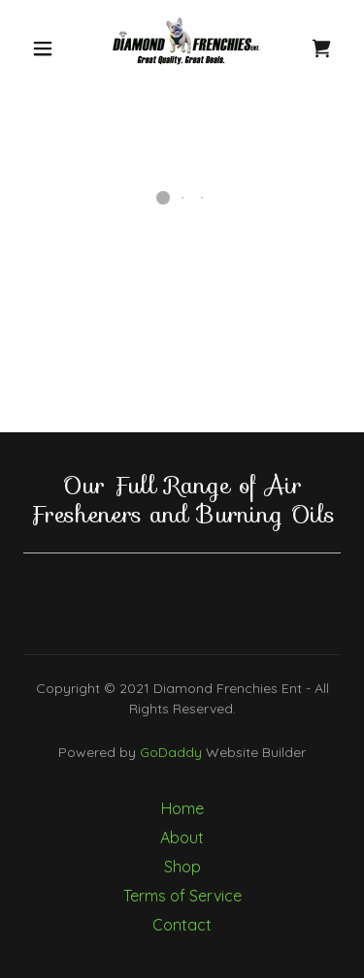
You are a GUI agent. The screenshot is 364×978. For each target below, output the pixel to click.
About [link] (182, 837)
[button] (42, 48)
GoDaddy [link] (171, 752)
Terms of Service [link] (182, 895)
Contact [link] (182, 924)
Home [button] (182, 808)
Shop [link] (182, 866)
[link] (185, 48)
